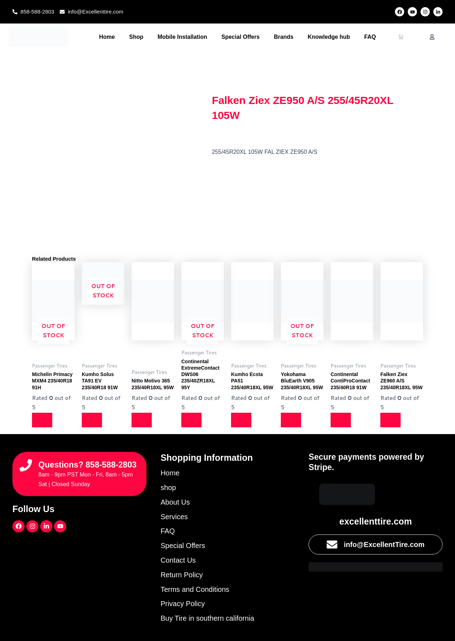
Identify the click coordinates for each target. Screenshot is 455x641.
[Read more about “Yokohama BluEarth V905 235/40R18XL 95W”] (291, 420)
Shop (136, 37)
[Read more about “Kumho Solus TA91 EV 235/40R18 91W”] (92, 420)
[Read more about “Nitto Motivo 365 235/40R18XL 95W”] (142, 420)
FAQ (370, 37)
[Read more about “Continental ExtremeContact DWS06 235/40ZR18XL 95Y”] (192, 420)
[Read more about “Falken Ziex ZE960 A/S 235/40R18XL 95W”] (391, 420)
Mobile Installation (182, 37)
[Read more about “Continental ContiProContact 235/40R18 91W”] (341, 420)
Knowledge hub (329, 37)
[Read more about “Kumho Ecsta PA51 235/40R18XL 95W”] (241, 420)
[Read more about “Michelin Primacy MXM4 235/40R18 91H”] (42, 420)
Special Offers (240, 37)
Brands (283, 37)
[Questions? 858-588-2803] (26, 463)
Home (107, 37)
